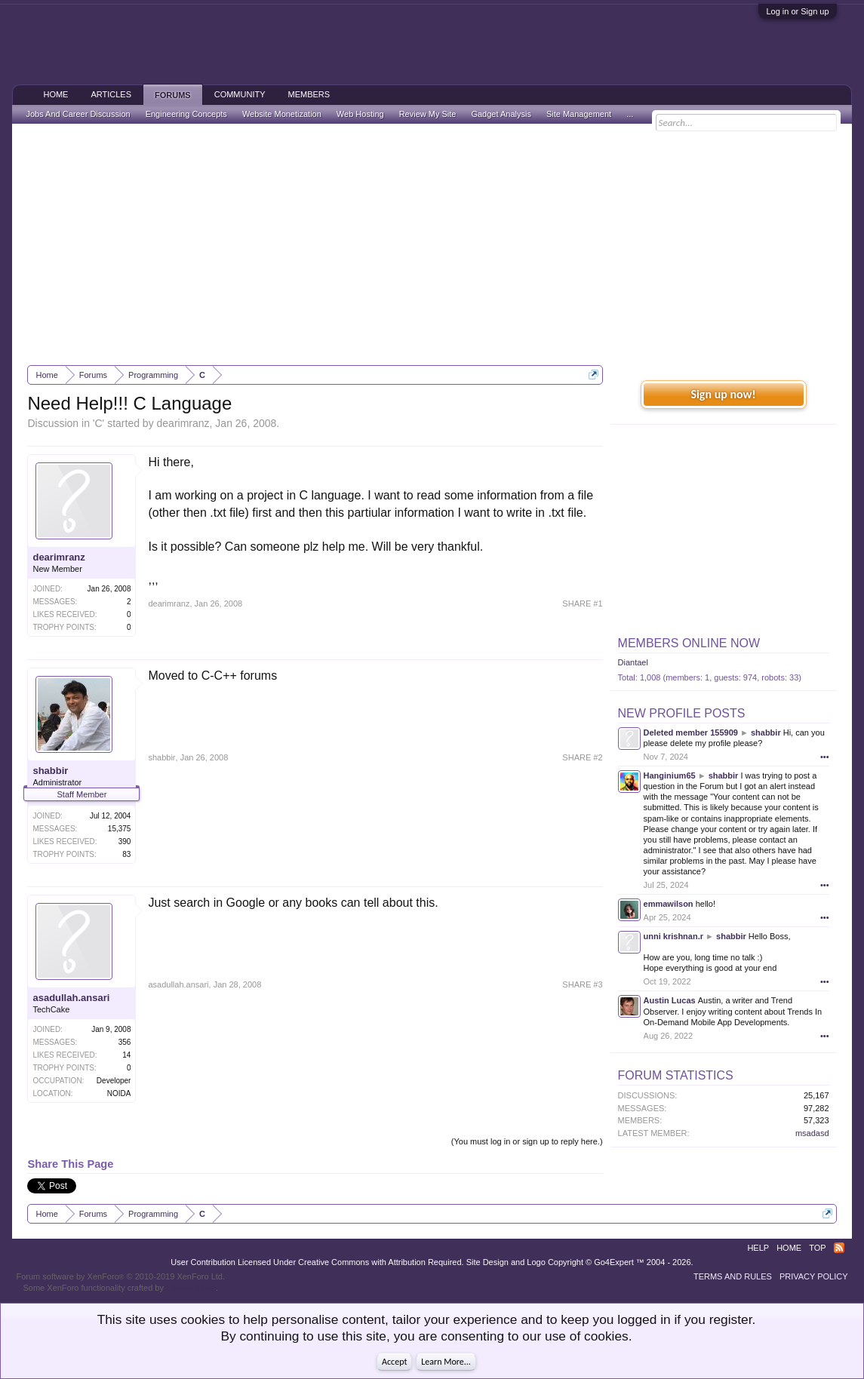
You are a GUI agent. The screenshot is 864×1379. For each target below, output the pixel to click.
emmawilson (668, 903)
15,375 (119, 829)
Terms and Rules (732, 1276)
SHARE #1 (582, 603)
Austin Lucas (670, 1000)
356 (124, 1042)
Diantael (633, 662)
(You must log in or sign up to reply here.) (527, 1141)
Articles (111, 94)
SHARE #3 (582, 984)
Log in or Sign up (797, 11)
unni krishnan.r (673, 936)
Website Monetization (281, 113)
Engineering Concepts (186, 113)
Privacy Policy (813, 1276)
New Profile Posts (682, 713)
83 (126, 854)
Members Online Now (689, 643)
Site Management (578, 113)
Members (309, 94)
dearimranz (183, 423)
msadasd (812, 1133)
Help (758, 1247)
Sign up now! (722, 394)
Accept (394, 1361)
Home (55, 94)
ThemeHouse (191, 1287)
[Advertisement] (432, 244)
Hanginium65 (670, 775)
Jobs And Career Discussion (78, 113)
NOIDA (119, 1093)
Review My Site (428, 113)
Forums (173, 95)
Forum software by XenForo (120, 1276)
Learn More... (446, 1361)
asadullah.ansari (70, 997)
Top (817, 1247)
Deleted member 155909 (691, 732)
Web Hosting (360, 113)
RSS (839, 1247)
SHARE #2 (582, 757)
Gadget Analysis (501, 113)
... (629, 113)
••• (824, 756)
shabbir (50, 770)
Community (240, 94)
